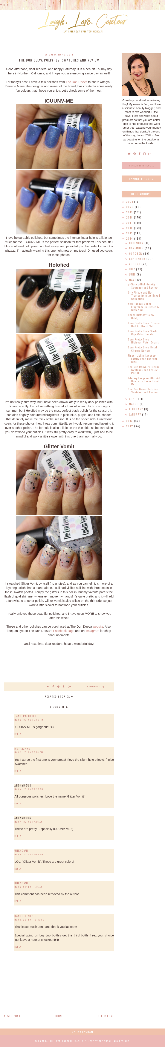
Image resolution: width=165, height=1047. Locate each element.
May (132, 280)
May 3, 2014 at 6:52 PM (28, 719)
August (135, 264)
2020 (130, 207)
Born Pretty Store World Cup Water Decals (142, 332)
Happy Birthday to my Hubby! (141, 316)
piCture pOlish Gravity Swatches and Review (143, 285)
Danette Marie (25, 916)
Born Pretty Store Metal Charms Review (142, 348)
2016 (130, 228)
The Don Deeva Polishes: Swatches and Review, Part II (143, 370)
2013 (130, 421)
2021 (130, 201)
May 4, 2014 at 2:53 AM (28, 789)
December (137, 243)
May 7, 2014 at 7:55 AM (28, 886)
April (133, 398)
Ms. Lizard (22, 748)
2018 (130, 217)
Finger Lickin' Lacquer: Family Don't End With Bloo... (143, 358)
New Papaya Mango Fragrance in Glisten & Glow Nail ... (143, 307)
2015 (130, 233)
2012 (130, 426)
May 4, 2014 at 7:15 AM (28, 821)
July (132, 269)
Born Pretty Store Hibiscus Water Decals (143, 340)
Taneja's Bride (25, 716)
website (98, 626)
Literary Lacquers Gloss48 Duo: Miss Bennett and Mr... (144, 381)
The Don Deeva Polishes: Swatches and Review (143, 390)
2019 (130, 212)
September (138, 258)
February (136, 409)
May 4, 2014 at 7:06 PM (28, 854)
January (135, 414)
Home (59, 1016)
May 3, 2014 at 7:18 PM (28, 752)
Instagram (92, 631)
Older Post (106, 1016)
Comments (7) (95, 686)
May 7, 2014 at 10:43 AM (29, 919)
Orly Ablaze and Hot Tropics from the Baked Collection (144, 295)
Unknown (21, 850)
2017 (130, 223)
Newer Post (12, 1016)
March (134, 404)
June (133, 274)
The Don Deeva (76, 82)
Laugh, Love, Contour (59, 1041)
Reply (17, 734)
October (136, 253)
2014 (130, 238)
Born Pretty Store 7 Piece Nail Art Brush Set (144, 324)
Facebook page (64, 631)
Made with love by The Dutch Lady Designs (102, 1041)
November (137, 248)
